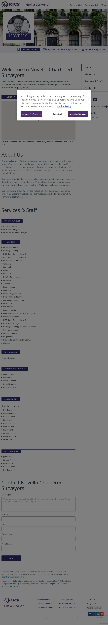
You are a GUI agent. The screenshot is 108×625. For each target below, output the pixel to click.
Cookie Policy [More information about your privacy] (64, 106)
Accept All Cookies (78, 114)
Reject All (57, 114)
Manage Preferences (31, 114)
